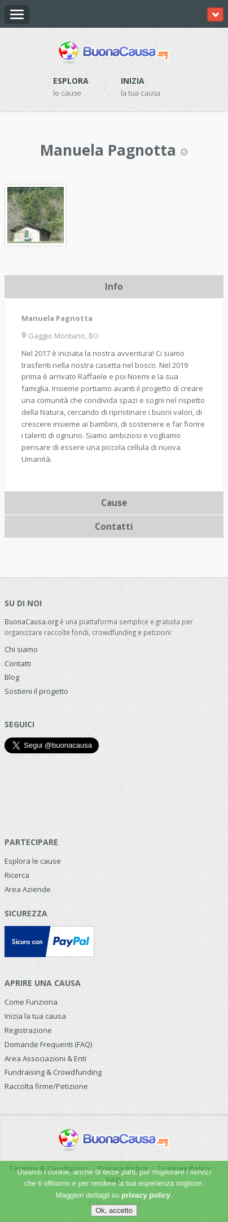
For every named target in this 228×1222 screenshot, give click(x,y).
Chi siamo (21, 649)
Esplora (71, 80)
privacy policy (145, 1195)
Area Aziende (28, 889)
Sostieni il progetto (36, 691)
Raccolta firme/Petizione (46, 1086)
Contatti (18, 663)
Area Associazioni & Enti (45, 1058)
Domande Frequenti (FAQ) (48, 1044)
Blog (12, 677)
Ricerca (17, 875)
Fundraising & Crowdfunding (53, 1072)
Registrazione (28, 1030)
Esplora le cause (33, 861)
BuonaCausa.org (31, 621)
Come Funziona (31, 1002)
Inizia (132, 80)
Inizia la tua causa (35, 1016)
